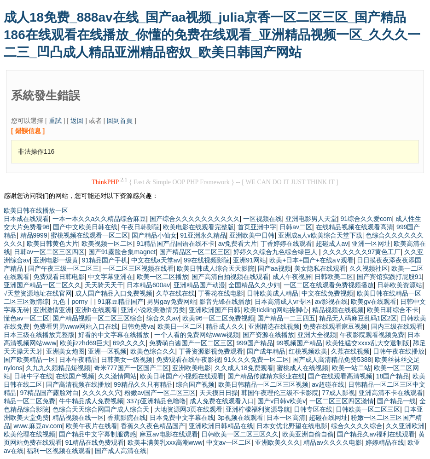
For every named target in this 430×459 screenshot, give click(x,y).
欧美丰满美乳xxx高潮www (165, 442)
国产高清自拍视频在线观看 (230, 276)
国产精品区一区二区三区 (194, 252)
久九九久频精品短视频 (58, 368)
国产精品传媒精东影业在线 (266, 376)
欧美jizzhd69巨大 (84, 343)
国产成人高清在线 (120, 450)
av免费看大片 (237, 243)
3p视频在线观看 (240, 417)
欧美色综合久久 (152, 351)
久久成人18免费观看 (244, 368)
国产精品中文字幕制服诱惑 (97, 434)
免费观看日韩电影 (59, 276)
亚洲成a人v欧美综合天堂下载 (320, 235)
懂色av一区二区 (26, 318)
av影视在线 (331, 301)
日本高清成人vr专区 (283, 301)
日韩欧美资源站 (399, 285)
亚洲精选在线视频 (274, 326)
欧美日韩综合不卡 (392, 310)
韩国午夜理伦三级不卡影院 (280, 392)
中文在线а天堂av (155, 260)
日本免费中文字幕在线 (182, 417)
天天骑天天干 (104, 285)
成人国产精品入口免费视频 (113, 293)
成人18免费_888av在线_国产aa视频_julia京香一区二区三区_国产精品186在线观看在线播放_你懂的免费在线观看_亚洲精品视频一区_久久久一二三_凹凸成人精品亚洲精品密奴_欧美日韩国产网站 (212, 34)
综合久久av (162, 318)
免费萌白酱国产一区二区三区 (191, 343)
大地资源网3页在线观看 (188, 409)
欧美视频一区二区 (107, 243)
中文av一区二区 (229, 442)
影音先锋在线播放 (225, 301)
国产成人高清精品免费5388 (331, 359)
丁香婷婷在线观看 (286, 243)
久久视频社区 (368, 268)
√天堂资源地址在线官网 (38, 293)
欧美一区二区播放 (162, 276)
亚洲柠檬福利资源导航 (258, 409)
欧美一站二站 (351, 368)
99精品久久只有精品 (143, 384)
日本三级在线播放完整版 (39, 334)
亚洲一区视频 (107, 351)
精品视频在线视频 (338, 310)
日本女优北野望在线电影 (291, 426)
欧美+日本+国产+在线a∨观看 (311, 260)
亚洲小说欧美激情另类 (153, 310)
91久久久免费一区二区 (256, 359)
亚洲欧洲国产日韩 (214, 310)
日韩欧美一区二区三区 (368, 409)
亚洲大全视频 (316, 334)
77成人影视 (338, 392)
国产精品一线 (396, 401)
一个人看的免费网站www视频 (196, 334)
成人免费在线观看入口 (222, 401)
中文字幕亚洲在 (110, 276)
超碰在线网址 (328, 417)
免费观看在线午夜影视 (188, 359)
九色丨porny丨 (73, 301)
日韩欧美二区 (333, 276)
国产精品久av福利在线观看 (376, 434)
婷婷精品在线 (385, 442)
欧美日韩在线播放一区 (36, 210)
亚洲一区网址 (371, 243)
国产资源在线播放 (268, 334)
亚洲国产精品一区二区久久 (42, 285)
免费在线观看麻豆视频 (335, 326)
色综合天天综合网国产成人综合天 (101, 409)
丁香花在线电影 (220, 293)
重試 (55, 120)
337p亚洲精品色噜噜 (156, 401)
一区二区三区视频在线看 (138, 268)
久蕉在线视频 (350, 351)
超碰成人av (332, 243)
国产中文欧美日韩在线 (85, 227)
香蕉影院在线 (126, 417)
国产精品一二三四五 (286, 318)
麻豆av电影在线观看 (168, 434)
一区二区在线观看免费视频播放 (329, 285)
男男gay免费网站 (171, 301)
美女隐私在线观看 (320, 268)
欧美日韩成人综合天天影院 (215, 268)
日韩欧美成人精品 (272, 293)
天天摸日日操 (218, 392)
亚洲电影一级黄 (55, 260)
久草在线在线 (175, 293)
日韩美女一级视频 (126, 359)
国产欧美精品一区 (29, 359)
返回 (76, 120)
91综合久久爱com (366, 218)
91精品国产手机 (105, 260)
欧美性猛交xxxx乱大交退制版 (367, 343)
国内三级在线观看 (397, 326)
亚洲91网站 (249, 260)
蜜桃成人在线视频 (302, 368)
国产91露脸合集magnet (122, 252)
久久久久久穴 (101, 392)
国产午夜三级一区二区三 (63, 268)
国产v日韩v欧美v (281, 401)
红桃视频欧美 (308, 351)
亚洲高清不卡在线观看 (391, 392)
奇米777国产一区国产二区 (131, 368)
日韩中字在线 (33, 376)
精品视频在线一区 (78, 417)
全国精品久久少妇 (254, 285)
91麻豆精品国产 (121, 301)
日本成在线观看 (26, 218)
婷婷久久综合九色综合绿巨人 (276, 252)
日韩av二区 (295, 227)
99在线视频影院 (207, 260)
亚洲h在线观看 (96, 310)
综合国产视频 (195, 384)
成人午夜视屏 (292, 276)
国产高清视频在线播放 (78, 384)
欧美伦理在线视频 (29, 434)
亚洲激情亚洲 (52, 310)
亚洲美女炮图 (65, 351)
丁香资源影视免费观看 (211, 351)
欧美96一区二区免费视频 (218, 318)
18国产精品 (392, 376)
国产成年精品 (266, 351)
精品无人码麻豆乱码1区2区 (358, 318)
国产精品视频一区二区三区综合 (97, 318)
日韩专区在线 (313, 409)
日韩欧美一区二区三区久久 (240, 434)
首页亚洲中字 (257, 227)
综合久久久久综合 (357, 426)
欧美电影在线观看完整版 (198, 227)
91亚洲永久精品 (203, 235)
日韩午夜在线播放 (398, 351)
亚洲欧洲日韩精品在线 (221, 426)
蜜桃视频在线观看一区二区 (89, 235)
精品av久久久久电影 (332, 442)
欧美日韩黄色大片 (52, 243)
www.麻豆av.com (38, 426)
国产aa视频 (274, 268)
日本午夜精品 (78, 359)
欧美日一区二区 (180, 326)
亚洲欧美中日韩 (251, 235)
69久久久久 (129, 343)
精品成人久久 (225, 326)
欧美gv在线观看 (373, 301)
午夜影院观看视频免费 (372, 334)
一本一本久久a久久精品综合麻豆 (99, 218)
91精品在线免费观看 (94, 442)
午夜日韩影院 (140, 227)
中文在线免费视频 (327, 293)
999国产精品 (254, 343)
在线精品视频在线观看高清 (354, 227)
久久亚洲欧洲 (405, 426)
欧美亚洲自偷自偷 (308, 434)
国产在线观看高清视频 (340, 376)
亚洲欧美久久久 (277, 442)
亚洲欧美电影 (191, 368)
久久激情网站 (117, 376)
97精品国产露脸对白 (49, 392)
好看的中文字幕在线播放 (114, 334)
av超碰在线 (328, 384)
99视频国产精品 (299, 343)
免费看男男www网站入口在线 (75, 326)
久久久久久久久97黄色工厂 (362, 252)
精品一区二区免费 (29, 401)
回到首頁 (120, 120)
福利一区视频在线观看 (59, 450)
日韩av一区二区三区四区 (49, 252)
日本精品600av (148, 285)
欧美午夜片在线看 (91, 426)
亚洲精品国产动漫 (199, 285)
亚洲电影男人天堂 (311, 218)
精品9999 (33, 235)
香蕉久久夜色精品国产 (153, 426)
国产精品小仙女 (154, 235)
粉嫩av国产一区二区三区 (160, 392)
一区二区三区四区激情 (341, 401)
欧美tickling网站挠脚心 (276, 310)
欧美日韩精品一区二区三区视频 (263, 384)
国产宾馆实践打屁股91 (389, 276)
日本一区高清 (286, 417)
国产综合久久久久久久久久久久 (195, 218)
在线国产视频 (75, 376)
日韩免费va (137, 326)
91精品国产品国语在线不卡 (176, 243)
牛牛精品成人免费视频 (91, 401)
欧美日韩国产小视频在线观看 (182, 376)
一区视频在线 (262, 218)
